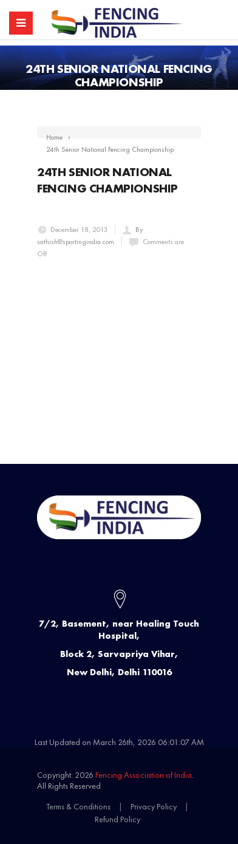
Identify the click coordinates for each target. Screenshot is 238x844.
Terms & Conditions (78, 806)
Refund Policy (117, 819)
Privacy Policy (154, 806)
